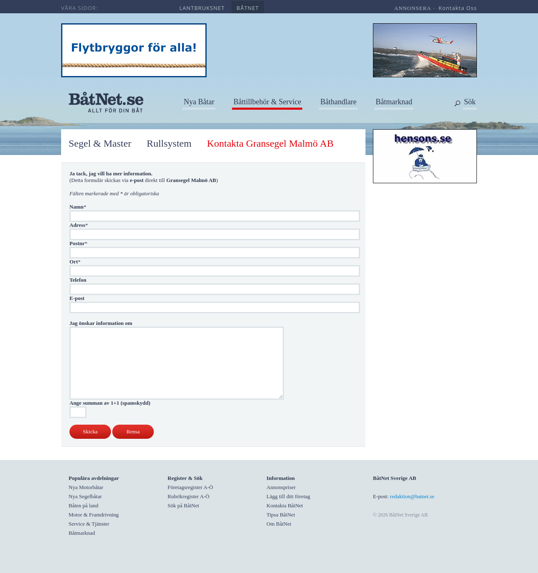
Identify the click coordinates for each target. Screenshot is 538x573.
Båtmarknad (393, 102)
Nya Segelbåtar (85, 496)
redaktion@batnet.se (412, 496)
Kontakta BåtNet (285, 505)
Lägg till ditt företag (288, 496)
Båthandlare (338, 102)
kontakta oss (458, 8)
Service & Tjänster (89, 524)
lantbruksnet (202, 8)
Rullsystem (169, 143)
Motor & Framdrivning (94, 515)
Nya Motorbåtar (86, 487)
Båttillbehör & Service (267, 102)
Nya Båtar (199, 102)
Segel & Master (100, 143)
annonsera (412, 8)
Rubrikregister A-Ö (189, 496)
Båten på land (83, 505)
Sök (470, 102)
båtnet (248, 8)
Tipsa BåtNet (281, 515)
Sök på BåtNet (183, 505)
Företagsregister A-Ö (190, 487)
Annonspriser (281, 487)
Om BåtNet (279, 524)
